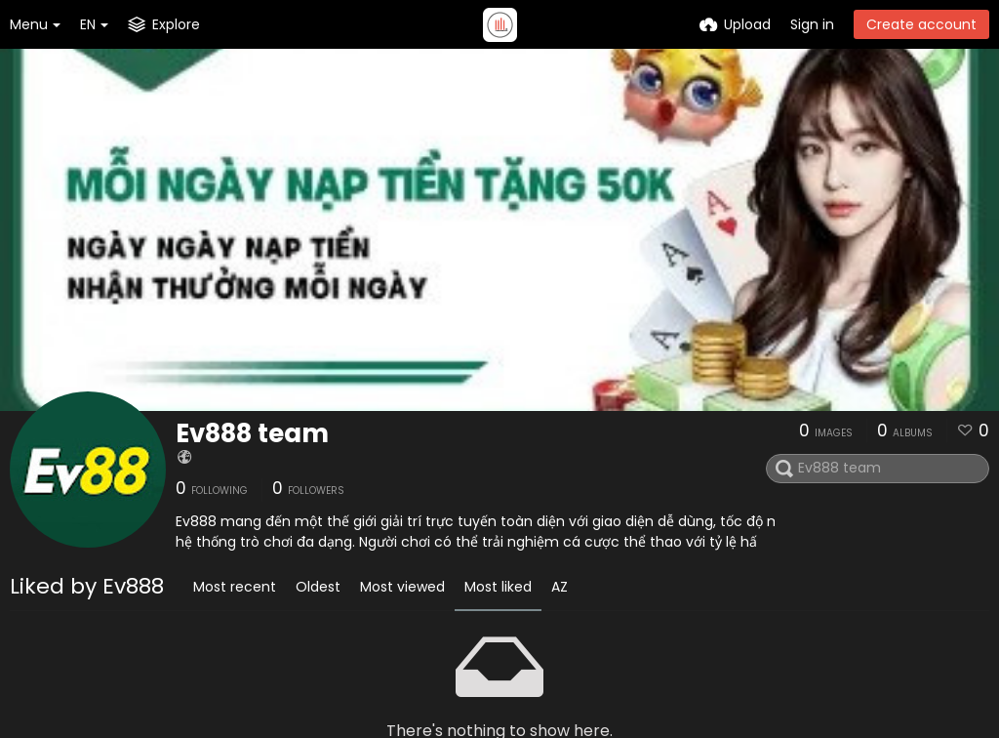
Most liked (498, 586)
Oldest (318, 586)
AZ (559, 586)
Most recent (234, 586)
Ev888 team (252, 433)
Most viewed (402, 586)
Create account (921, 24)
